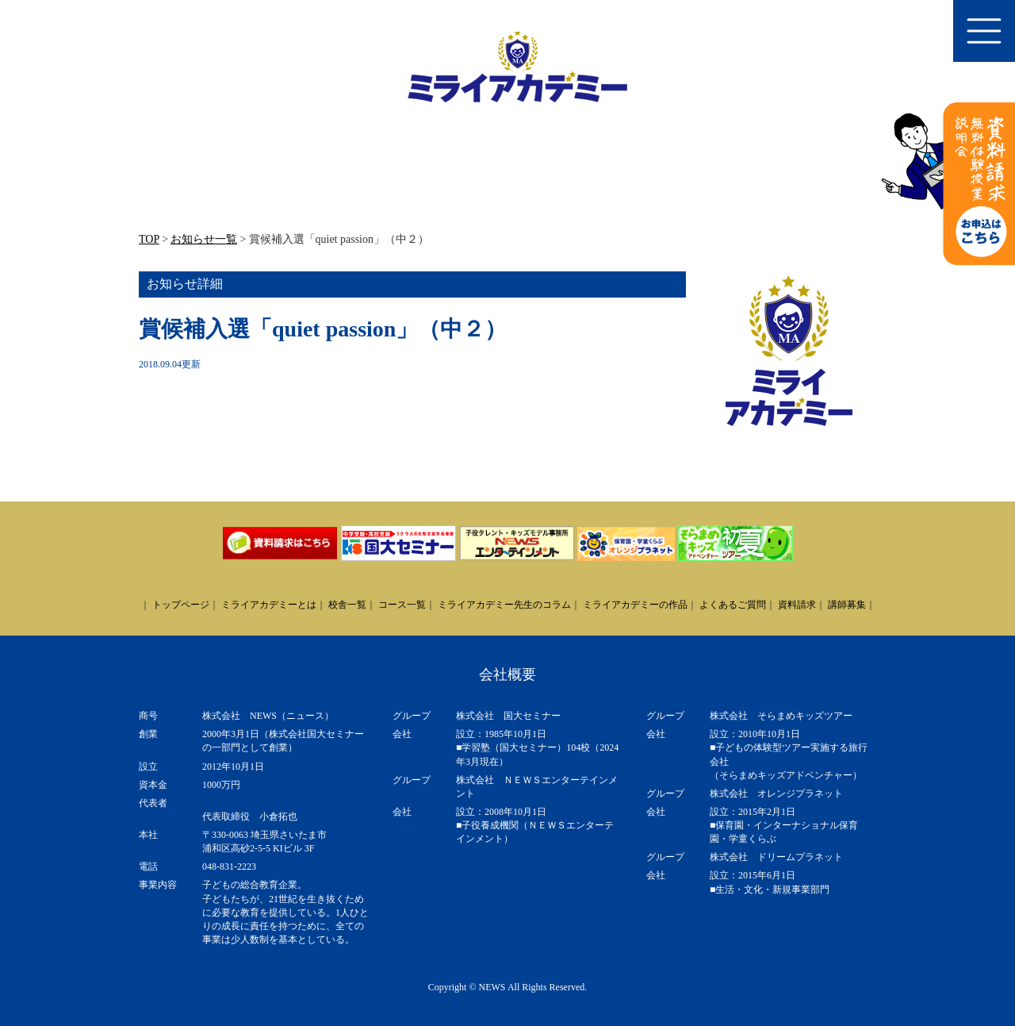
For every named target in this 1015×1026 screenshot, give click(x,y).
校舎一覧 (347, 604)
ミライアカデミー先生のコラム (504, 604)
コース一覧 (402, 604)
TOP (149, 239)
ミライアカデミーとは (268, 604)
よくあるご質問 (732, 604)
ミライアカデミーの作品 (635, 604)
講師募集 (847, 604)
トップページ (180, 604)
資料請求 (797, 604)
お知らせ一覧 (203, 239)
